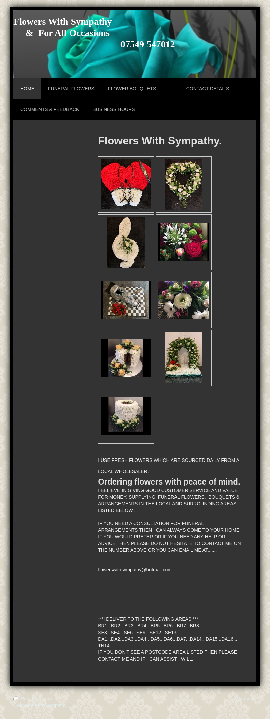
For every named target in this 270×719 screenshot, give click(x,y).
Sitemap (43, 698)
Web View (245, 698)
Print (23, 698)
